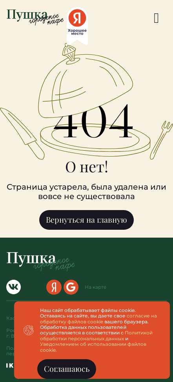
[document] (86, 191)
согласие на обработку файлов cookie (98, 318)
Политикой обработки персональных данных (96, 335)
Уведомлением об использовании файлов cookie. (93, 346)
